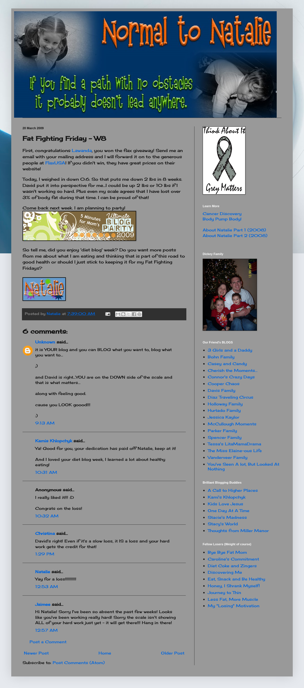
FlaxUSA (55, 163)
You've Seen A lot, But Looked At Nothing (243, 466)
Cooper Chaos (224, 383)
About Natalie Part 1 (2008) (234, 229)
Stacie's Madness (227, 517)
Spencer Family (225, 437)
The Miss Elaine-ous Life (235, 450)
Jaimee (42, 604)
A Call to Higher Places (233, 490)
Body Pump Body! (222, 218)
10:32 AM (47, 515)
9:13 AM (45, 423)
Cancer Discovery (222, 213)
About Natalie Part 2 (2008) (235, 235)
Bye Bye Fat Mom (227, 552)
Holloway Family (225, 403)
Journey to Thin (224, 592)
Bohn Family (221, 356)
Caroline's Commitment (233, 559)
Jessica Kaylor (223, 417)
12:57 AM (46, 630)
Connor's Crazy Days (231, 376)
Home (105, 653)
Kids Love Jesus (225, 503)
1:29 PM (44, 553)
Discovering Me (225, 572)
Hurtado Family (224, 410)
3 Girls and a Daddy (230, 350)
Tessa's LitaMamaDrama (234, 443)
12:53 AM (46, 586)
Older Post (172, 653)
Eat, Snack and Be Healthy (236, 579)
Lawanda (82, 150)
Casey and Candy (227, 363)
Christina (45, 533)
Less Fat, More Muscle (233, 599)
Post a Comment (48, 641)
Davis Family (221, 390)
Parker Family (222, 430)
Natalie (42, 571)
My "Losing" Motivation (234, 605)
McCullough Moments (232, 423)
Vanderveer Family (227, 457)
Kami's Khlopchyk (226, 497)
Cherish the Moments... (233, 370)
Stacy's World (223, 523)
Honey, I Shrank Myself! (234, 585)
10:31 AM (46, 472)
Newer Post (36, 653)
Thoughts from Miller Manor (238, 530)
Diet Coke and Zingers (232, 565)
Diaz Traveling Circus (230, 397)
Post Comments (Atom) (79, 662)
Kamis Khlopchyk (53, 440)
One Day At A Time (228, 510)
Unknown (45, 341)
